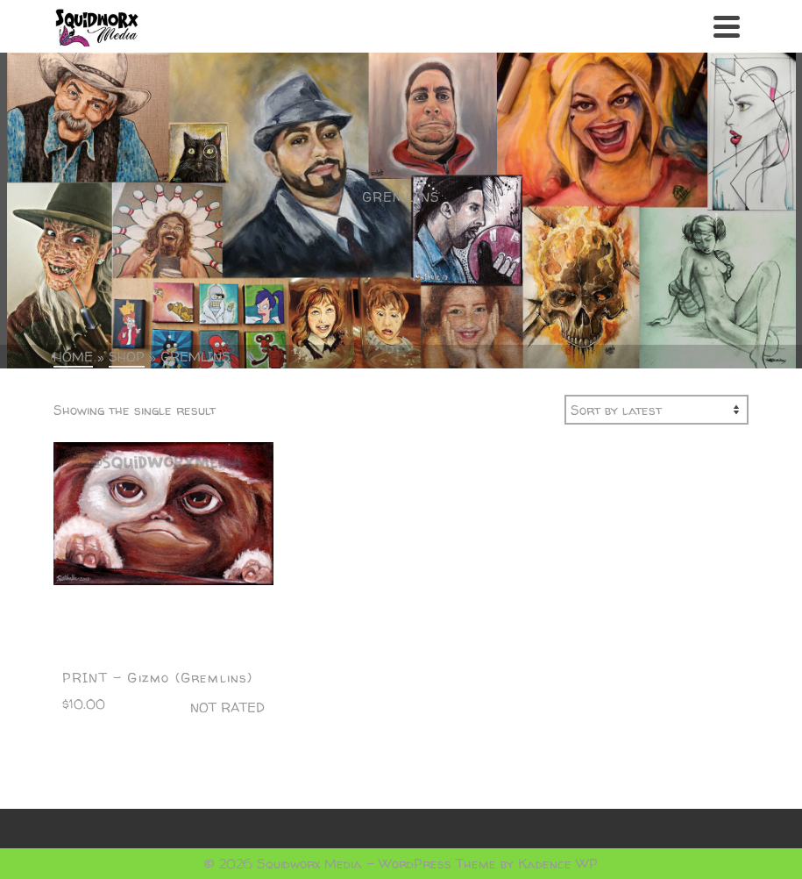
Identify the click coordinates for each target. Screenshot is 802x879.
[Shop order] (656, 410)
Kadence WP (558, 863)
